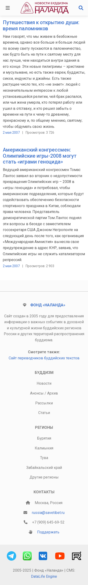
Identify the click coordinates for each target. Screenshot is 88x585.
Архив (52, 393)
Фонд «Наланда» (47, 305)
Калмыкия (44, 448)
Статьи (44, 412)
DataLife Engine (44, 576)
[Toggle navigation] (8, 8)
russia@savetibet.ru (48, 512)
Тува (44, 458)
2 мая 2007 (11, 132)
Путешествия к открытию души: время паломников (41, 25)
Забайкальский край (44, 467)
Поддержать (48, 532)
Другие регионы (44, 477)
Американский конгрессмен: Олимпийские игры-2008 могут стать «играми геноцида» (40, 156)
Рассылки (44, 403)
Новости (44, 383)
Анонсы (37, 393)
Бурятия (44, 438)
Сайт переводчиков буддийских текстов (44, 358)
